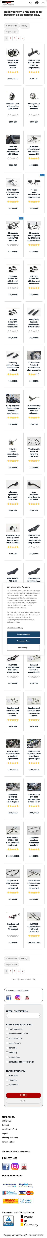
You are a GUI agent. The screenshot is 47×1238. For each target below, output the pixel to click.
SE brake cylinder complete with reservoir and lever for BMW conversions (13, 453)
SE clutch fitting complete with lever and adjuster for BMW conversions (34, 409)
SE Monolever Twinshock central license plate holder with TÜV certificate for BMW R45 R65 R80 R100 (34, 366)
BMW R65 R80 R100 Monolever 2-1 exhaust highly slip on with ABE (12, 755)
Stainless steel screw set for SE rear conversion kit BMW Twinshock (34, 712)
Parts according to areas (19, 1025)
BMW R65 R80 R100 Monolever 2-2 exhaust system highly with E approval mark (33, 755)
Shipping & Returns (10, 1138)
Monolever (12, 1075)
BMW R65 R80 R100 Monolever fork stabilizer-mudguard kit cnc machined (12, 194)
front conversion (14, 1029)
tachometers (13, 1057)
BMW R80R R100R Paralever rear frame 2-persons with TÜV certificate (34, 928)
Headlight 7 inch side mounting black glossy (12, 106)
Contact (5, 1125)
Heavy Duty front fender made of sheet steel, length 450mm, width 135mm (12, 409)
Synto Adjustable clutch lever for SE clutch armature (34, 496)
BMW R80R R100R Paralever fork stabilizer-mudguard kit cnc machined (34, 150)
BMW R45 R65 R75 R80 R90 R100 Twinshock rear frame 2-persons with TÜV (12, 841)
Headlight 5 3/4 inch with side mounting (34, 106)
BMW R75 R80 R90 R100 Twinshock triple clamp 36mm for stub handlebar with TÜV (34, 539)
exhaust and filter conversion (20, 1062)
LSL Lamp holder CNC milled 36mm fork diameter (13, 280)
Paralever (11, 1080)
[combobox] (24, 25)
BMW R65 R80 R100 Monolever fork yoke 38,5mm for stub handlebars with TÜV (33, 582)
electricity (11, 1052)
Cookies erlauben (23, 634)
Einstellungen (23, 648)
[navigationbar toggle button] (43, 3)
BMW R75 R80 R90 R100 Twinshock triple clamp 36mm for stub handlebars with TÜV (13, 582)
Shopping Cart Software (13, 1235)
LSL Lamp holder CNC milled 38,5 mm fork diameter (34, 280)
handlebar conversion (17, 1034)
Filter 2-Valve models (17, 1011)
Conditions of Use (9, 1129)
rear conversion (14, 1038)
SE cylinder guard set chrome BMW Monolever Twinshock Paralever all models (34, 841)
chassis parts (13, 1043)
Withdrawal (6, 1121)
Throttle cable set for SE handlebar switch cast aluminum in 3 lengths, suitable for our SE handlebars (34, 453)
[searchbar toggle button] (30, 3)
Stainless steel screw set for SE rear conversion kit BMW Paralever (13, 712)
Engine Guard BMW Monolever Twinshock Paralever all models (12, 884)
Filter (23, 1095)
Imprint (5, 1133)
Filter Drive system (15, 1071)
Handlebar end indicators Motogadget (13, 926)
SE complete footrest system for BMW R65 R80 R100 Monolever (13, 237)
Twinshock (12, 1085)
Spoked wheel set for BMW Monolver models (13, 64)
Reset (23, 1101)
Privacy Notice (8, 1142)
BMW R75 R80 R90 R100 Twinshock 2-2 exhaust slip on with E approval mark (34, 798)
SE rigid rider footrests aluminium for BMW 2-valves (34, 323)
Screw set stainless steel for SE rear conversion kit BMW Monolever (33, 669)
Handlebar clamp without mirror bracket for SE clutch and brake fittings (13, 539)
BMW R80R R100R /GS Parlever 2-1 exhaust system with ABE (13, 798)
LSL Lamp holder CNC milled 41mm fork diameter (13, 323)
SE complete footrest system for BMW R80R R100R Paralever (34, 236)
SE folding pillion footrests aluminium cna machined (13, 366)
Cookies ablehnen (23, 641)
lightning (11, 1048)
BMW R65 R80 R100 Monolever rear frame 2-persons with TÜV (33, 884)
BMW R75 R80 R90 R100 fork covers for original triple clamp (34, 64)
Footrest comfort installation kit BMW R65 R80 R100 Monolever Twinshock (33, 194)
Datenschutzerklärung (15, 628)
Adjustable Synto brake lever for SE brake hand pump (13, 496)
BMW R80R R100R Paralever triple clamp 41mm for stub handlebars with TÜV (12, 669)
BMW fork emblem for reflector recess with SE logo (13, 150)
